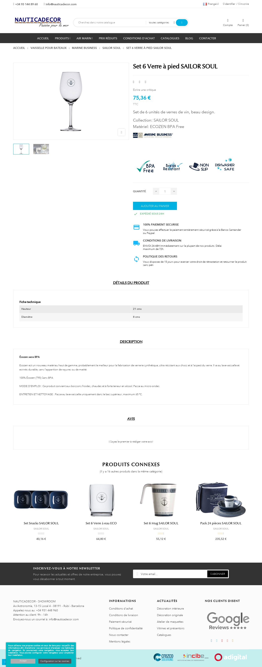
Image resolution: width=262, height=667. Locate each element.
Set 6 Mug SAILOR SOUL (161, 523)
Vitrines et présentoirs (170, 628)
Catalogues (164, 635)
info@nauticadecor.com (61, 4)
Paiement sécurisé (120, 621)
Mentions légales (119, 641)
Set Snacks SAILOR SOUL (41, 523)
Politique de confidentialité (126, 628)
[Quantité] (165, 191)
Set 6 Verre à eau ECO (101, 523)
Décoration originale (170, 615)
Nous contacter (118, 635)
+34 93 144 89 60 (26, 4)
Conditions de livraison (123, 615)
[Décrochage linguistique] (211, 4)
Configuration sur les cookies (54, 661)
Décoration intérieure (170, 608)
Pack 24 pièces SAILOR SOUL (220, 523)
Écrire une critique (144, 90)
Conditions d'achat (121, 608)
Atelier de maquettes (170, 621)
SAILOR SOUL (41, 528)
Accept (23, 660)
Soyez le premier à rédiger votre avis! (131, 441)
